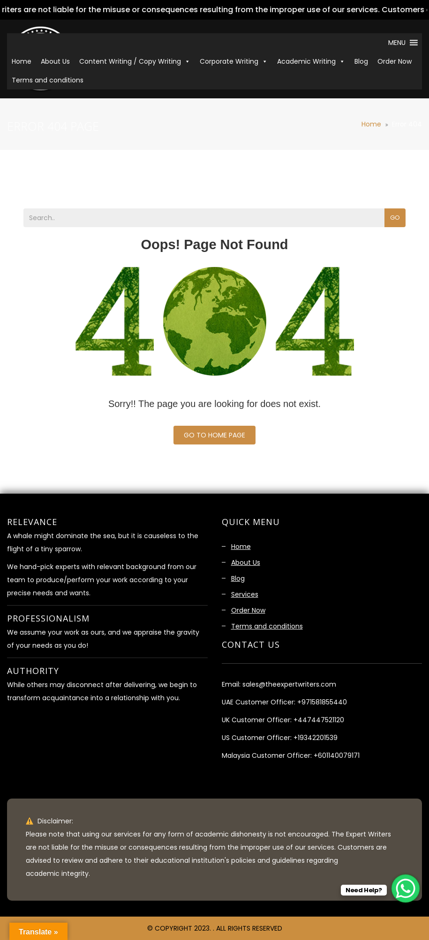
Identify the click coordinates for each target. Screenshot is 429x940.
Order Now (394, 61)
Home (21, 61)
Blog (361, 61)
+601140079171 (337, 755)
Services (244, 594)
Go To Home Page (214, 435)
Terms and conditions (47, 80)
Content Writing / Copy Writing (134, 61)
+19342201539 (316, 737)
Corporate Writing (234, 61)
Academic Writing (311, 61)
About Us (55, 61)
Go (395, 217)
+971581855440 (322, 702)
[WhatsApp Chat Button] (405, 888)
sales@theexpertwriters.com (289, 684)
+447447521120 (319, 720)
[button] (396, 42)
